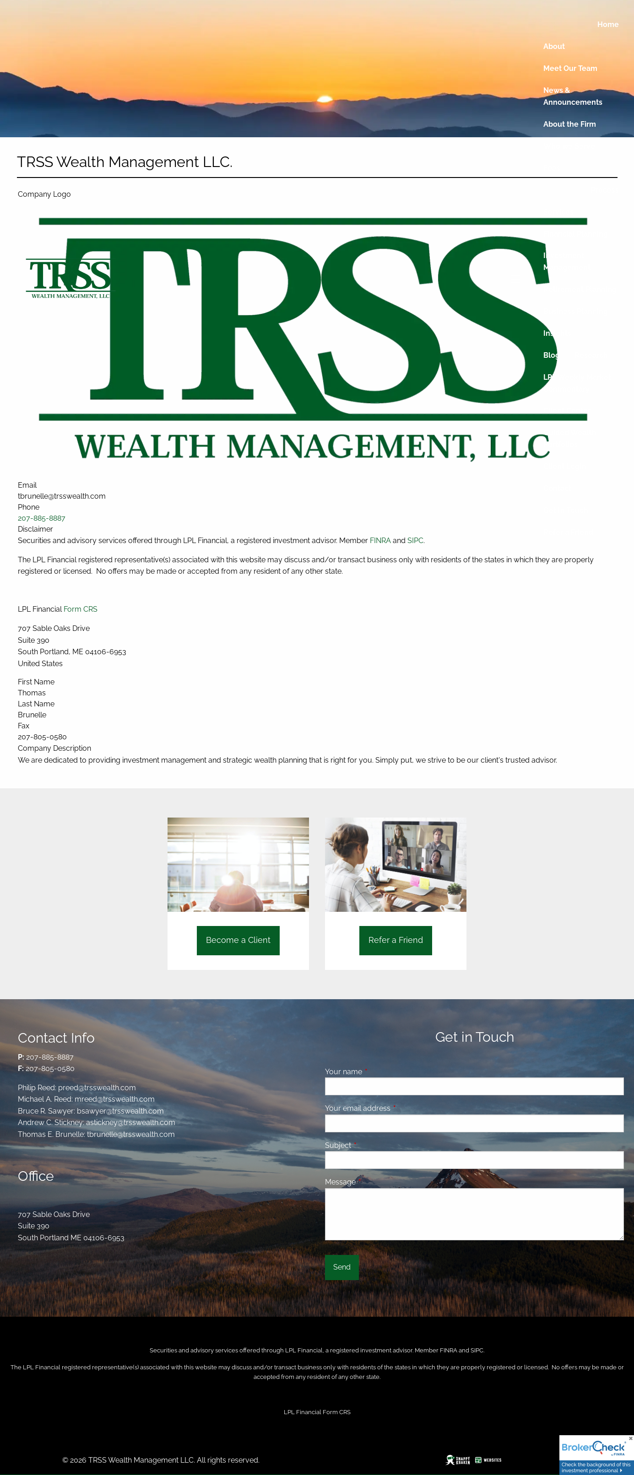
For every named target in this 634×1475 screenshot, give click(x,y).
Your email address (393, 1108)
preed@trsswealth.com (97, 1087)
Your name (379, 1071)
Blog (551, 355)
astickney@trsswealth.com (130, 1122)
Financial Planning (575, 234)
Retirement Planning (580, 289)
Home (608, 24)
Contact (557, 488)
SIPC (477, 1350)
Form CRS (81, 609)
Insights (557, 333)
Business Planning (575, 311)
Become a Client (238, 940)
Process (605, 190)
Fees (551, 168)
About (554, 46)
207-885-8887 (50, 1057)
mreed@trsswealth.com (115, 1099)
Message (375, 1182)
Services (558, 212)
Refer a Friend (568, 532)
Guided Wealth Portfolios (569, 438)
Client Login (564, 466)
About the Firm (569, 124)
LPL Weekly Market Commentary (577, 383)
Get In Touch (565, 510)
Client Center (567, 410)
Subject (373, 1145)
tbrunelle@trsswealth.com (131, 1134)
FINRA (448, 1350)
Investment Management (567, 261)
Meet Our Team (570, 68)
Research (591, 355)
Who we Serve (569, 146)
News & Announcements (572, 96)
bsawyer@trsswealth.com (120, 1111)
